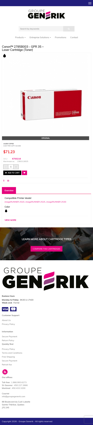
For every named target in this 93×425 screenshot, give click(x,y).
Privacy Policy (8, 324)
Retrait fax (7, 364)
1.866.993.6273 (19, 382)
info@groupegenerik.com (13, 396)
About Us (6, 320)
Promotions (60, 37)
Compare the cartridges (46, 249)
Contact (74, 37)
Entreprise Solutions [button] (40, 37)
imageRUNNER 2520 (14, 202)
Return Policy (8, 340)
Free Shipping (8, 356)
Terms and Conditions (12, 353)
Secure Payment (9, 336)
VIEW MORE (10, 220)
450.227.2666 (21, 385)
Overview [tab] (8, 190)
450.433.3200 (18, 388)
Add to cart (12, 173)
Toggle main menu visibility (90, 2)
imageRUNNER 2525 (35, 202)
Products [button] (20, 37)
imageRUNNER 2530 (56, 202)
